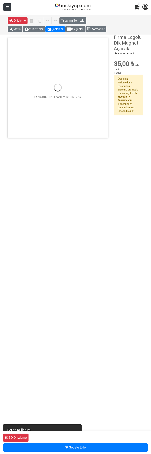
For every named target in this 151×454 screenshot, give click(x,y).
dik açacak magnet (124, 53)
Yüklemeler (34, 29)
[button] (145, 7)
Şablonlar (55, 29)
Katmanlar (96, 29)
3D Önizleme (16, 437)
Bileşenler (75, 29)
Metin (15, 29)
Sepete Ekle (75, 447)
